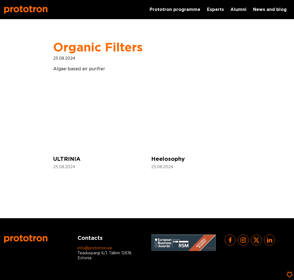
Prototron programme (175, 10)
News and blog (270, 10)
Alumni (238, 10)
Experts (215, 10)
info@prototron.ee (95, 248)
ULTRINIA (67, 159)
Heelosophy (168, 159)
